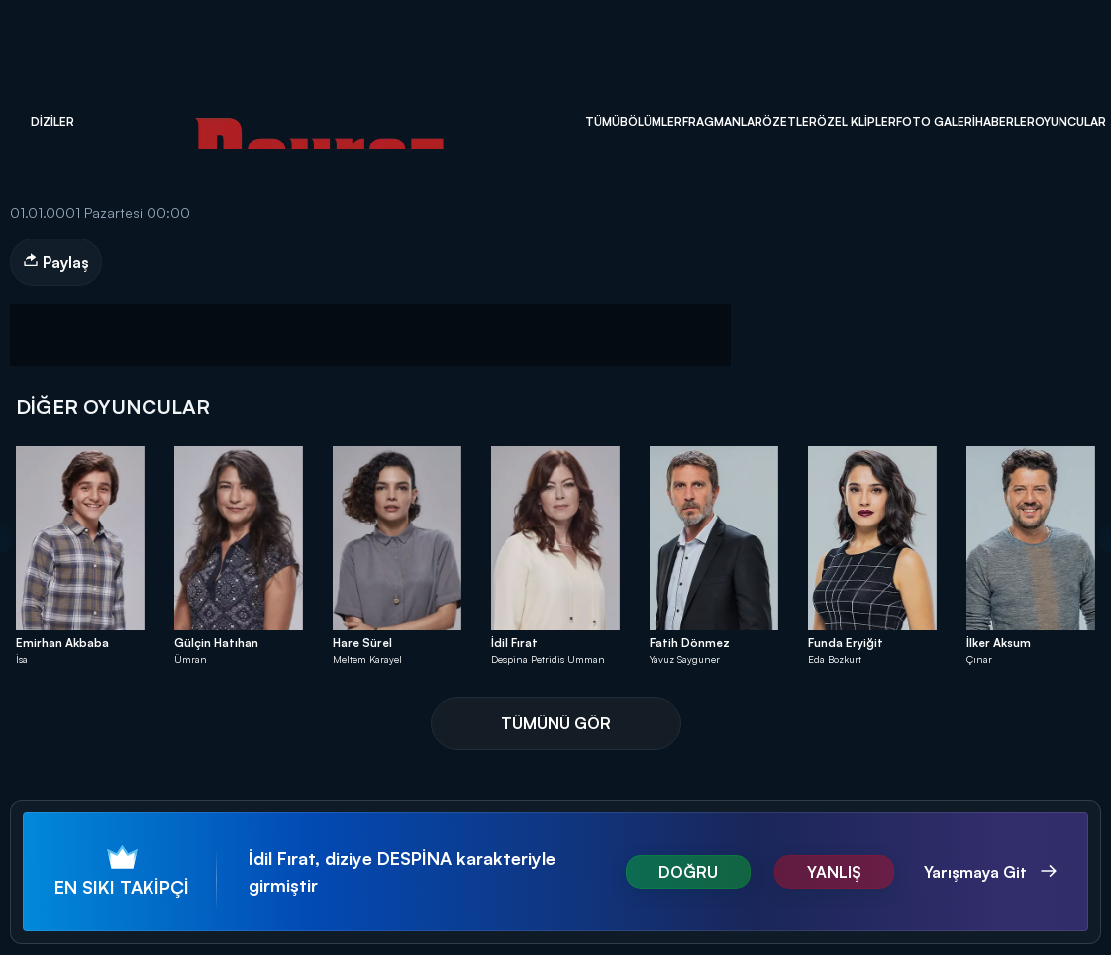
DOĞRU (688, 872)
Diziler (52, 121)
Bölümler (651, 121)
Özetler (789, 121)
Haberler (1005, 121)
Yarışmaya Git (977, 872)
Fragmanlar (722, 121)
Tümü (602, 121)
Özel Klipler (856, 121)
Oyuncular (1070, 121)
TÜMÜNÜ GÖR (556, 723)
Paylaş (56, 262)
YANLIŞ (834, 872)
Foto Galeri (935, 121)
